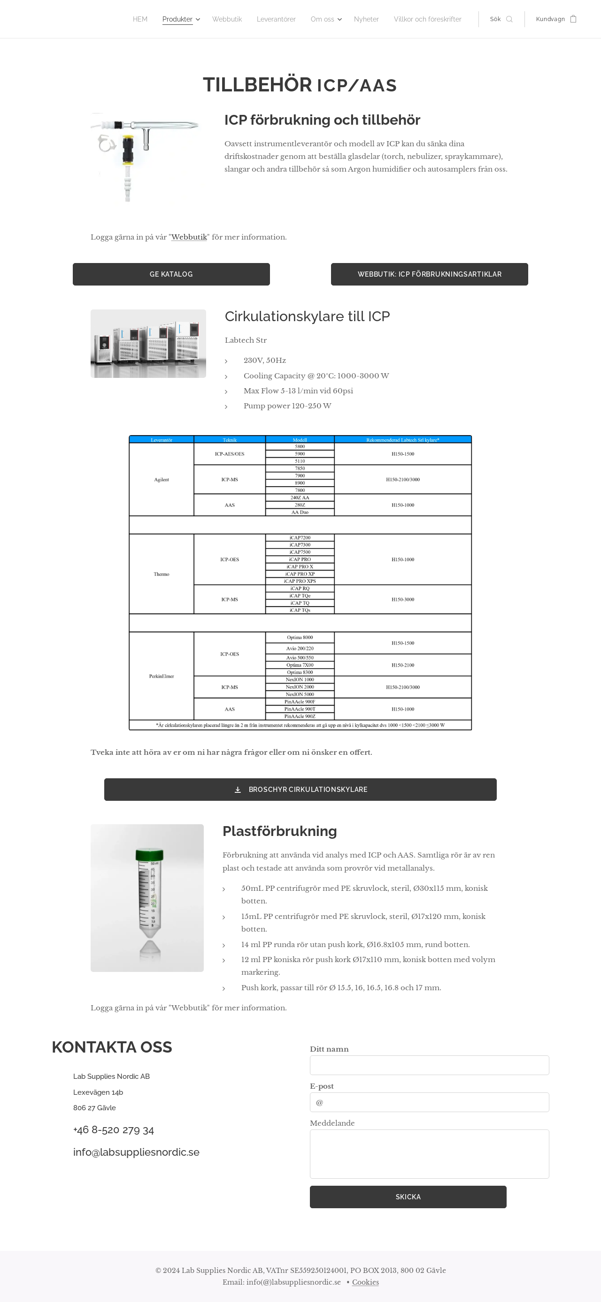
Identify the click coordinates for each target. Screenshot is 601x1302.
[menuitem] (155, 19)
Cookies (365, 1282)
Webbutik (189, 237)
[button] (501, 19)
